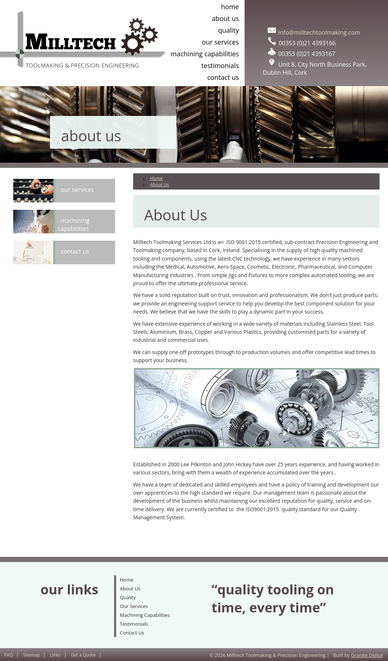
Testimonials (220, 65)
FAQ (8, 655)
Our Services (220, 42)
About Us (225, 18)
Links (55, 655)
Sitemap (31, 655)
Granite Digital (367, 655)
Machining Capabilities (205, 53)
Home (230, 6)
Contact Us (223, 77)
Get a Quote (83, 655)
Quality (228, 30)
